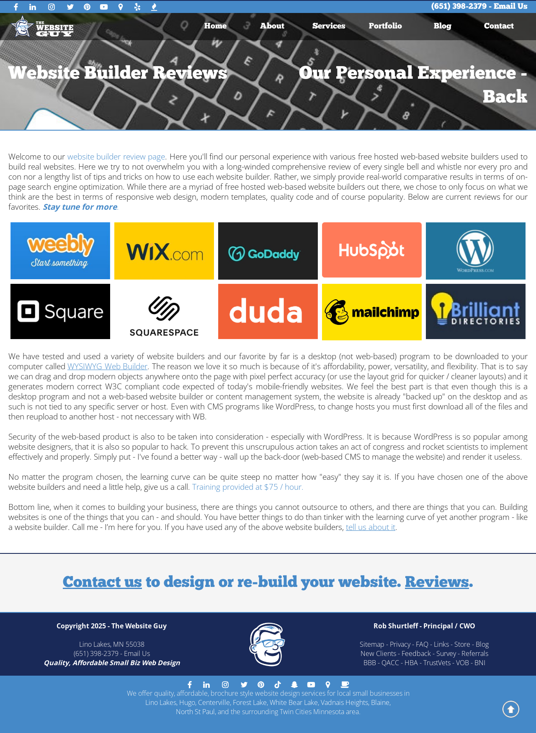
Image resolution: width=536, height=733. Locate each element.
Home (215, 27)
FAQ (422, 644)
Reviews (437, 583)
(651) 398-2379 (459, 7)
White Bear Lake (294, 702)
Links (441, 644)
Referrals (474, 653)
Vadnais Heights (344, 702)
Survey (446, 653)
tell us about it (370, 527)
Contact (499, 27)
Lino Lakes (160, 702)
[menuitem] (215, 26)
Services (328, 27)
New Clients (378, 653)
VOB (462, 662)
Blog (442, 27)
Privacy (400, 644)
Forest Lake (250, 702)
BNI (479, 662)
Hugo (187, 702)
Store (462, 644)
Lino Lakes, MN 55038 (111, 644)
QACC (390, 662)
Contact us (102, 583)
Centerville (214, 702)
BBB (369, 662)
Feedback (416, 653)
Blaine (380, 702)
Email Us (511, 7)
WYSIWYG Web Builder (107, 366)
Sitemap (372, 644)
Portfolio (385, 27)
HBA (411, 662)
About (272, 27)
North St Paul (195, 711)
